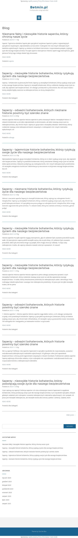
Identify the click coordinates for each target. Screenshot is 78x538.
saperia (11, 61)
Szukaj (70, 426)
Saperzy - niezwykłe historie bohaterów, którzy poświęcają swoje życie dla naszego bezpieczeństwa (36, 382)
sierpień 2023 (6, 496)
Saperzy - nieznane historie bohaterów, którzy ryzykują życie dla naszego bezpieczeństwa (37, 190)
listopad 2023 (6, 485)
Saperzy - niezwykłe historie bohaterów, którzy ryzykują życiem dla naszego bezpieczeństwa (38, 75)
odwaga (11, 137)
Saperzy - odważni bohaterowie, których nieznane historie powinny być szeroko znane (34, 112)
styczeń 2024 (6, 478)
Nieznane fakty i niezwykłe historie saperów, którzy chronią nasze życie (35, 35)
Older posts (71, 415)
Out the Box (42, 531)
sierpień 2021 (6, 503)
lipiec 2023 (5, 500)
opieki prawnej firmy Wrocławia (38, 1)
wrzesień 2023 (7, 492)
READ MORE (6, 57)
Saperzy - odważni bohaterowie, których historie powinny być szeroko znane (33, 306)
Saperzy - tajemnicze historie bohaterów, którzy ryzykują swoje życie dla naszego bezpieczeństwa (38, 151)
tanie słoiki (53, 1)
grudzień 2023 (7, 481)
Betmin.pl (39, 7)
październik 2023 (7, 489)
